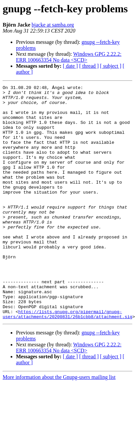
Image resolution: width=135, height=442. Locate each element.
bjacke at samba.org (53, 25)
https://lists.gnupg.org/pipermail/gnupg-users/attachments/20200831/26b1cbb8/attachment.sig (67, 360)
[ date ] (70, 66)
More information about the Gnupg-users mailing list (59, 424)
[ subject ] (110, 66)
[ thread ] (89, 66)
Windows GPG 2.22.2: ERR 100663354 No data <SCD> (68, 57)
